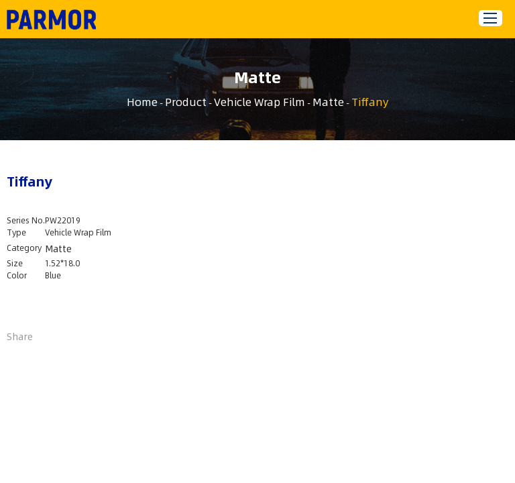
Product (186, 101)
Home (142, 101)
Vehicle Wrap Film (259, 101)
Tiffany (369, 101)
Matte (328, 101)
